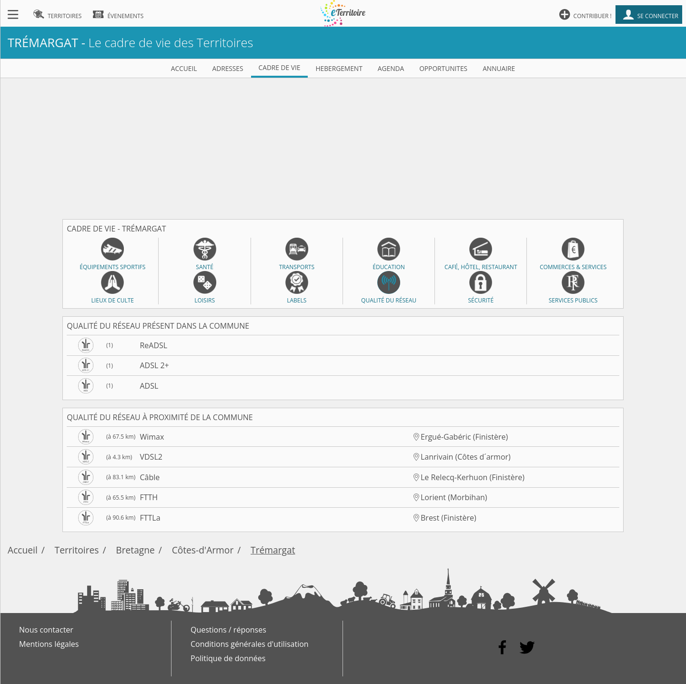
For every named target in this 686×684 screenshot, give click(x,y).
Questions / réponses (228, 629)
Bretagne (135, 549)
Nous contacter (46, 629)
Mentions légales (49, 644)
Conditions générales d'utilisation (250, 644)
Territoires (77, 549)
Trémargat (273, 549)
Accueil (23, 549)
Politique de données (228, 658)
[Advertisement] (343, 144)
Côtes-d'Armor (203, 549)
